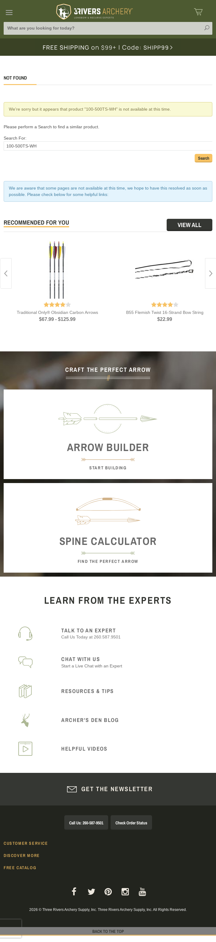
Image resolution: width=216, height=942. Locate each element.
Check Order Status (131, 823)
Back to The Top (108, 931)
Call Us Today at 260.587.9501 (133, 633)
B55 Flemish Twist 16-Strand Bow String (165, 312)
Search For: (15, 138)
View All (189, 225)
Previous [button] (6, 273)
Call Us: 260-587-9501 (86, 823)
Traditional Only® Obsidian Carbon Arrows (57, 312)
